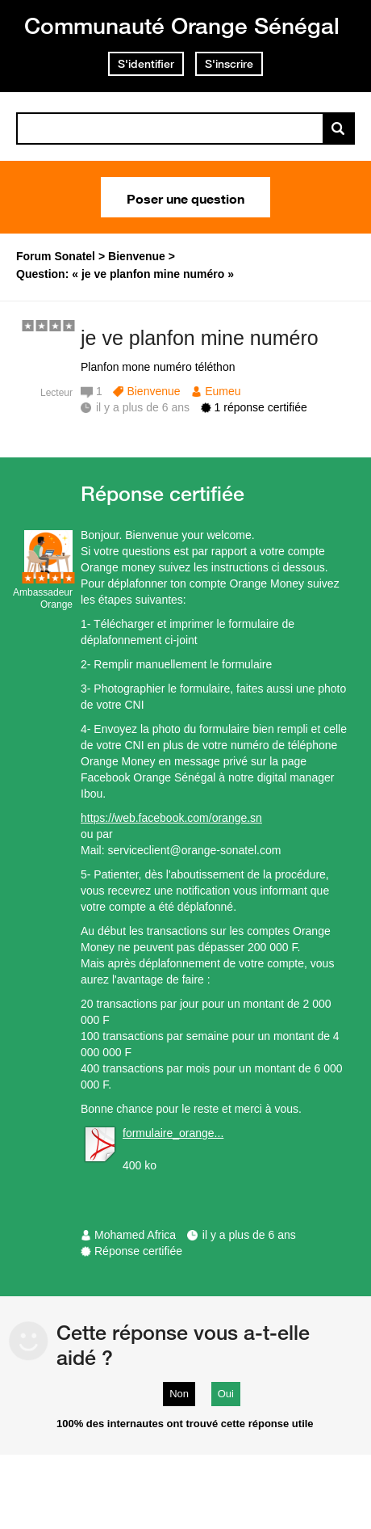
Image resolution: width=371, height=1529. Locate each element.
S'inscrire (229, 64)
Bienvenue (153, 391)
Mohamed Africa (135, 1234)
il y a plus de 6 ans (249, 1234)
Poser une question (185, 197)
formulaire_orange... (173, 1133)
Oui (226, 1394)
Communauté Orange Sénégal (182, 25)
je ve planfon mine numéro (200, 337)
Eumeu (222, 391)
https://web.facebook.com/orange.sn (171, 817)
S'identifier (146, 64)
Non (179, 1394)
